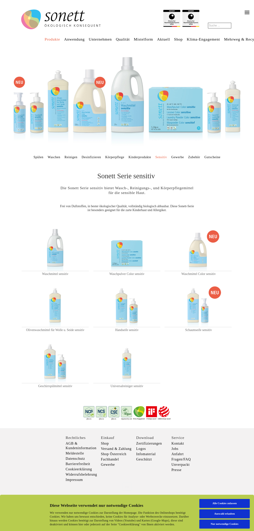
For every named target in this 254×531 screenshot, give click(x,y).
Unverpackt (180, 464)
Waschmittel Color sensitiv (198, 274)
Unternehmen (100, 39)
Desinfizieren (91, 157)
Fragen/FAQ (181, 459)
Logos (141, 449)
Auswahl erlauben (224, 488)
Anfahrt (177, 454)
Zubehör (194, 157)
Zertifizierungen (149, 443)
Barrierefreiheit (78, 464)
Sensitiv (161, 157)
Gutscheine (212, 157)
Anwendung (74, 39)
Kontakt (177, 443)
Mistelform (143, 39)
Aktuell (163, 39)
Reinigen (71, 157)
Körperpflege (114, 157)
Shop (178, 39)
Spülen (38, 157)
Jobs (175, 449)
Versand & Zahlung (116, 449)
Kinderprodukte (140, 157)
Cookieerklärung (79, 469)
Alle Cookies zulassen (224, 478)
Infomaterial (146, 454)
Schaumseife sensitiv (198, 330)
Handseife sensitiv (126, 330)
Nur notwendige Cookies (224, 499)
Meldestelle (75, 453)
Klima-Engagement (203, 39)
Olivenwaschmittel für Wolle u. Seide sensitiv (55, 330)
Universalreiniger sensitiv (127, 386)
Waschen (54, 157)
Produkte (52, 39)
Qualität (123, 39)
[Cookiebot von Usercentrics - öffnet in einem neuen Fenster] (22, 524)
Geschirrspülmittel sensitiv (55, 386)
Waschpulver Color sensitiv (126, 274)
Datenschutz (75, 458)
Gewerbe (177, 157)
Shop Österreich (113, 454)
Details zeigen (182, 524)
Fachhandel (110, 459)
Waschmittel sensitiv (55, 274)
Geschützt (144, 459)
